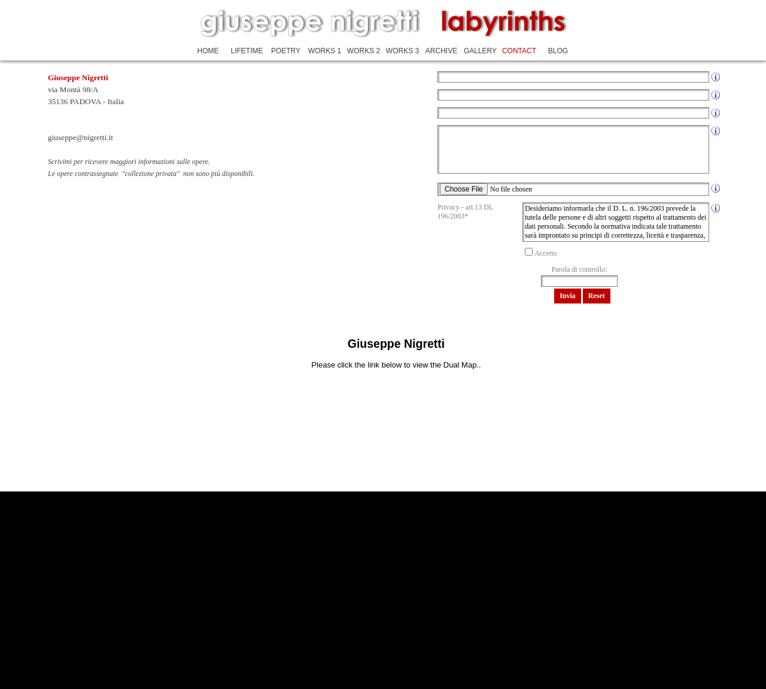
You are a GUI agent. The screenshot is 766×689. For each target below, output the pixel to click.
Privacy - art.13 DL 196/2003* (465, 211)
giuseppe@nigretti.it (80, 137)
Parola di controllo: (579, 269)
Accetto (545, 253)
